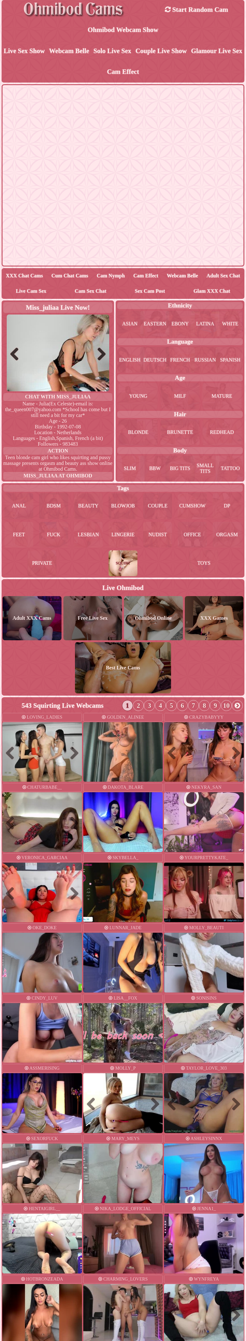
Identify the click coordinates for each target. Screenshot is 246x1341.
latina (205, 324)
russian (205, 360)
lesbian (88, 535)
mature (222, 396)
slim (130, 469)
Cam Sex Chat (90, 291)
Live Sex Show (24, 51)
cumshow (192, 506)
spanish (230, 360)
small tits (205, 469)
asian (130, 324)
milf (180, 396)
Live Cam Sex (31, 291)
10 (226, 706)
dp (227, 506)
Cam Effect (123, 72)
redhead (221, 432)
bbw (155, 469)
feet (19, 535)
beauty (88, 506)
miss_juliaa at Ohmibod (57, 476)
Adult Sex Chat (223, 276)
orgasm (227, 535)
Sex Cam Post (150, 291)
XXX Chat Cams (24, 276)
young (138, 396)
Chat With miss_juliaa (58, 397)
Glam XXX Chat (211, 291)
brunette (180, 432)
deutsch (155, 360)
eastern (155, 324)
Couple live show (161, 51)
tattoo (230, 469)
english (130, 360)
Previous (17, 354)
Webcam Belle (69, 51)
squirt (123, 564)
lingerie (123, 535)
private (42, 564)
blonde (138, 432)
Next (99, 354)
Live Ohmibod (123, 589)
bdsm (53, 506)
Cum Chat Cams (70, 276)
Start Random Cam (196, 9)
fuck (54, 535)
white (230, 324)
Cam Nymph (111, 276)
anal (19, 506)
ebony (180, 324)
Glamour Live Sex (216, 51)
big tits (180, 469)
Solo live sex (112, 51)
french (180, 360)
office (192, 535)
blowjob (123, 506)
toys (204, 564)
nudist (157, 535)
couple (158, 506)
